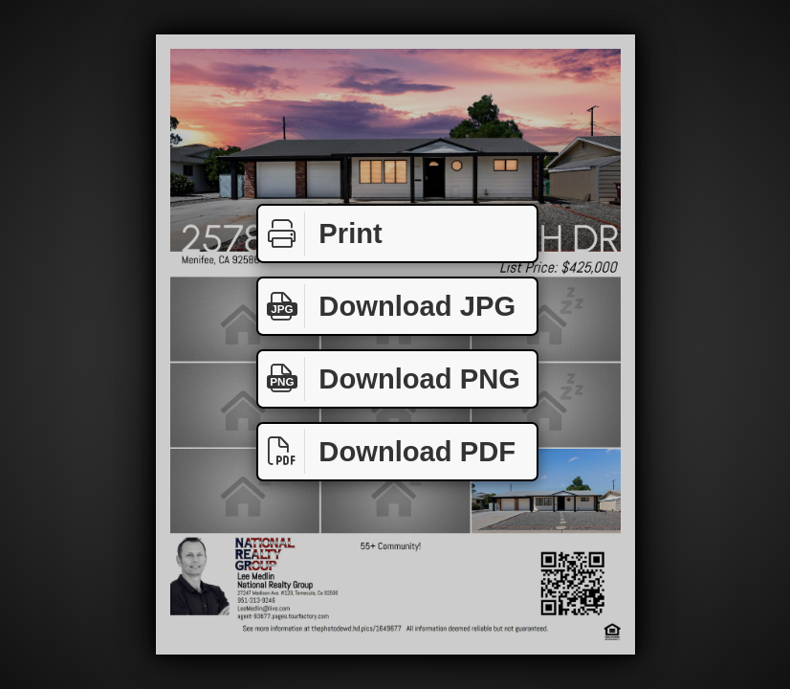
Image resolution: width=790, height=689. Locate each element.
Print (320, 233)
